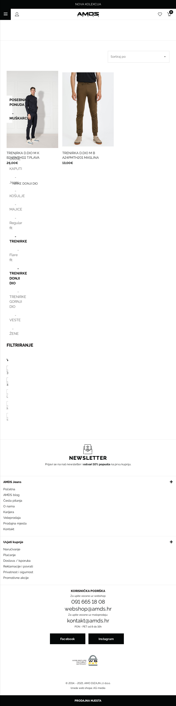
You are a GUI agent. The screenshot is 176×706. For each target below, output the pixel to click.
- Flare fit (10, 255)
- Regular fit (10, 223)
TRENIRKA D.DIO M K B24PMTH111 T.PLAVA (23, 155)
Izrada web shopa (81, 688)
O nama (9, 506)
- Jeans (10, 179)
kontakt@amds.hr (88, 621)
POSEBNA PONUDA (10, 102)
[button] (88, 481)
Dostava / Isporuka (17, 560)
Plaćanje (9, 555)
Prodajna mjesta (15, 523)
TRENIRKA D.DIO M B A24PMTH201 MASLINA (80, 155)
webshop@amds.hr (88, 609)
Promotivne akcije (16, 577)
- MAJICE (10, 206)
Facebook (67, 639)
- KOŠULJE (10, 193)
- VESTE (10, 317)
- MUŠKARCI (10, 115)
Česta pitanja (12, 500)
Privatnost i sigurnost (18, 572)
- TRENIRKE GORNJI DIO (10, 299)
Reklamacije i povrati (18, 566)
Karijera (8, 512)
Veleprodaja (12, 517)
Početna (9, 489)
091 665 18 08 (88, 602)
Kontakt (8, 529)
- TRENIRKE (10, 238)
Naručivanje (11, 549)
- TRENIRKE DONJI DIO (10, 275)
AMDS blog (11, 495)
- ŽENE (10, 331)
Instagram (106, 639)
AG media (99, 688)
